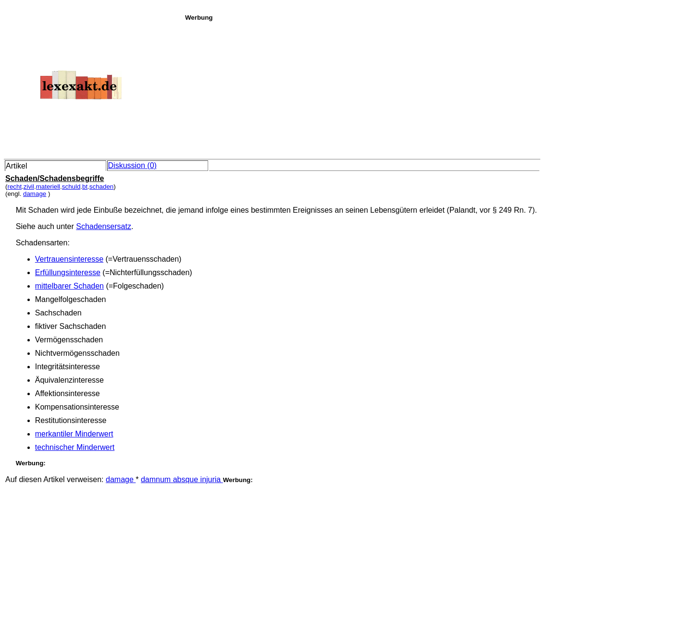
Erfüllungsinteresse (67, 272)
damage (34, 193)
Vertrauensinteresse (69, 259)
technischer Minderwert (74, 447)
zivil (29, 186)
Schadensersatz (103, 226)
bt (84, 186)
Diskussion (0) (132, 165)
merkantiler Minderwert (74, 434)
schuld (71, 186)
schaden (101, 186)
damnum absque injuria (182, 479)
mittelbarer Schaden (69, 286)
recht (14, 186)
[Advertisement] (439, 88)
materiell (48, 186)
